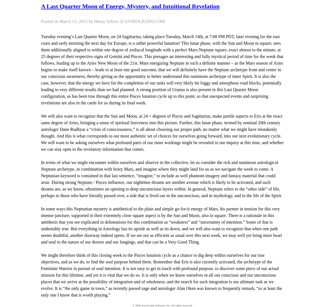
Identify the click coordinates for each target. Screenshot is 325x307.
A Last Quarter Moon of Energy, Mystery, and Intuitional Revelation (130, 6)
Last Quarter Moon (92, 36)
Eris (257, 116)
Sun (231, 43)
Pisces (136, 56)
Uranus (178, 89)
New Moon (107, 63)
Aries (92, 63)
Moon (249, 43)
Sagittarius (131, 36)
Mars (192, 49)
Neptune (206, 49)
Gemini (115, 56)
